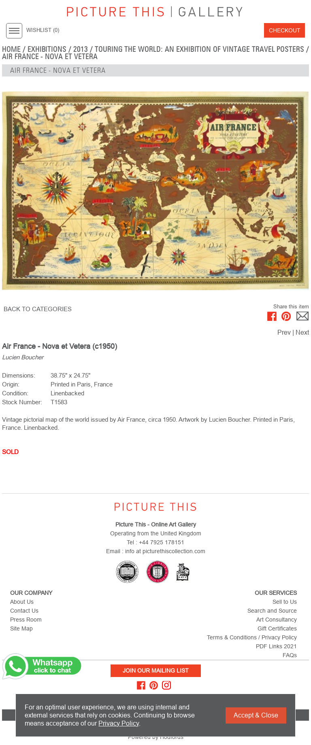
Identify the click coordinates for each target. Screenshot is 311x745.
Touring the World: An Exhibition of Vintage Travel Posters (199, 49)
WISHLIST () (42, 30)
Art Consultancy (276, 619)
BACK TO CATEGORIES (38, 309)
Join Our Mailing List (156, 670)
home (11, 49)
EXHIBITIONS (47, 49)
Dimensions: (18, 375)
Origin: (10, 384)
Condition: (15, 393)
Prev (284, 332)
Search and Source (272, 610)
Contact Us (24, 610)
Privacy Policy (118, 723)
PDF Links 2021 (276, 646)
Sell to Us (285, 602)
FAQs (290, 655)
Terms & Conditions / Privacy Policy (252, 637)
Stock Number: (22, 402)
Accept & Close (256, 715)
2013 (80, 49)
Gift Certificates (277, 628)
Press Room (26, 619)
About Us (22, 602)
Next (302, 332)
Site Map (21, 628)
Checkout (284, 30)
